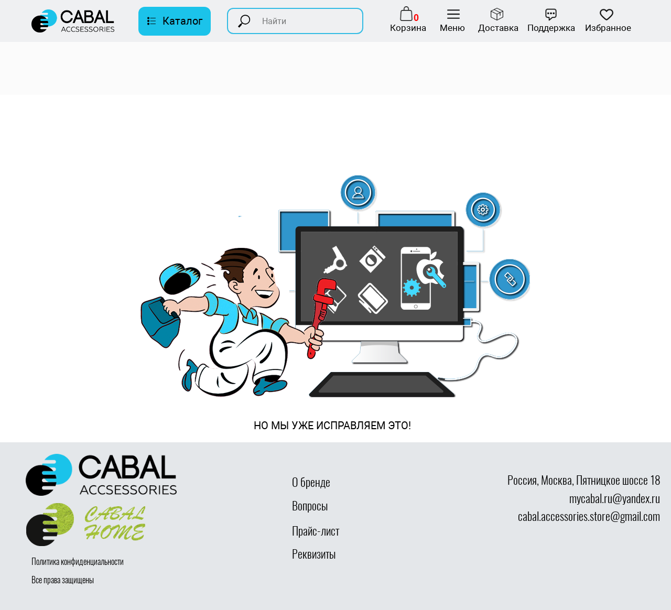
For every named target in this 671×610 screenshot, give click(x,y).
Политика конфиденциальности (77, 561)
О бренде (311, 482)
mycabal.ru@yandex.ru (614, 498)
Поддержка (551, 28)
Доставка (498, 28)
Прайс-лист (315, 531)
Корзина (408, 28)
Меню (452, 28)
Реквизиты (314, 554)
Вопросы (310, 506)
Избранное (608, 28)
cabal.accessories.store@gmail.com (589, 516)
